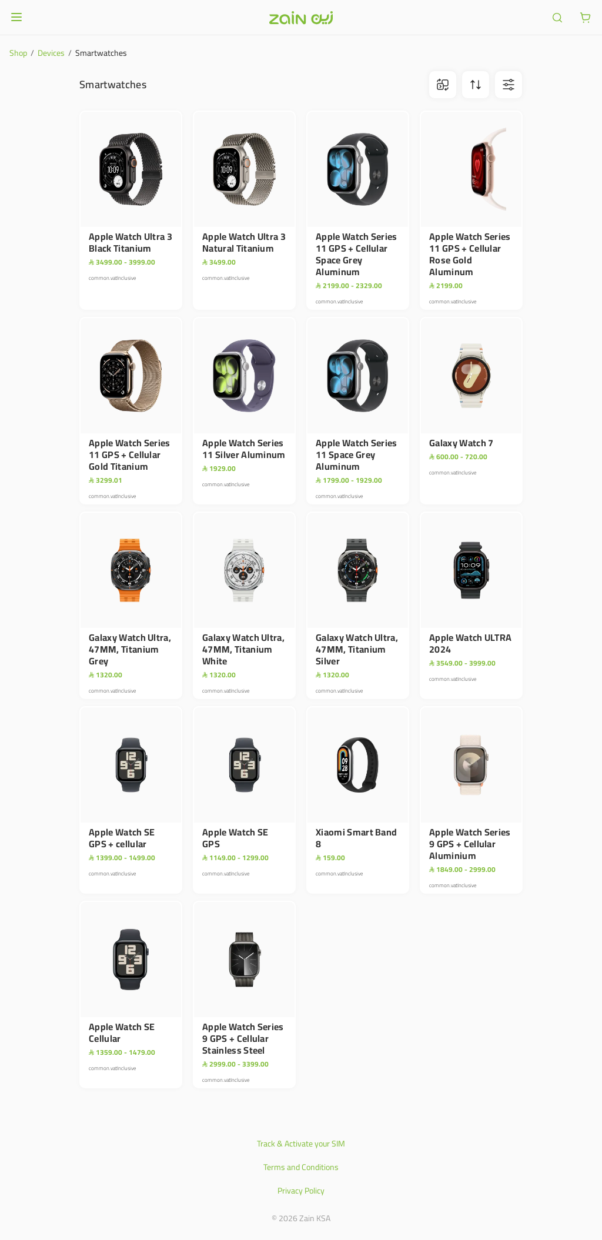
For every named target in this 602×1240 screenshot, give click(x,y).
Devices (51, 53)
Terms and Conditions (301, 1167)
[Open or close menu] (16, 17)
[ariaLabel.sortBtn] (475, 85)
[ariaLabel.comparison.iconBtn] (443, 85)
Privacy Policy (301, 1190)
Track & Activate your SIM (301, 1143)
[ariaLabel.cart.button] (585, 18)
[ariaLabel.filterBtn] (508, 85)
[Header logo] (301, 18)
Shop (18, 53)
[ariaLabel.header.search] (557, 18)
